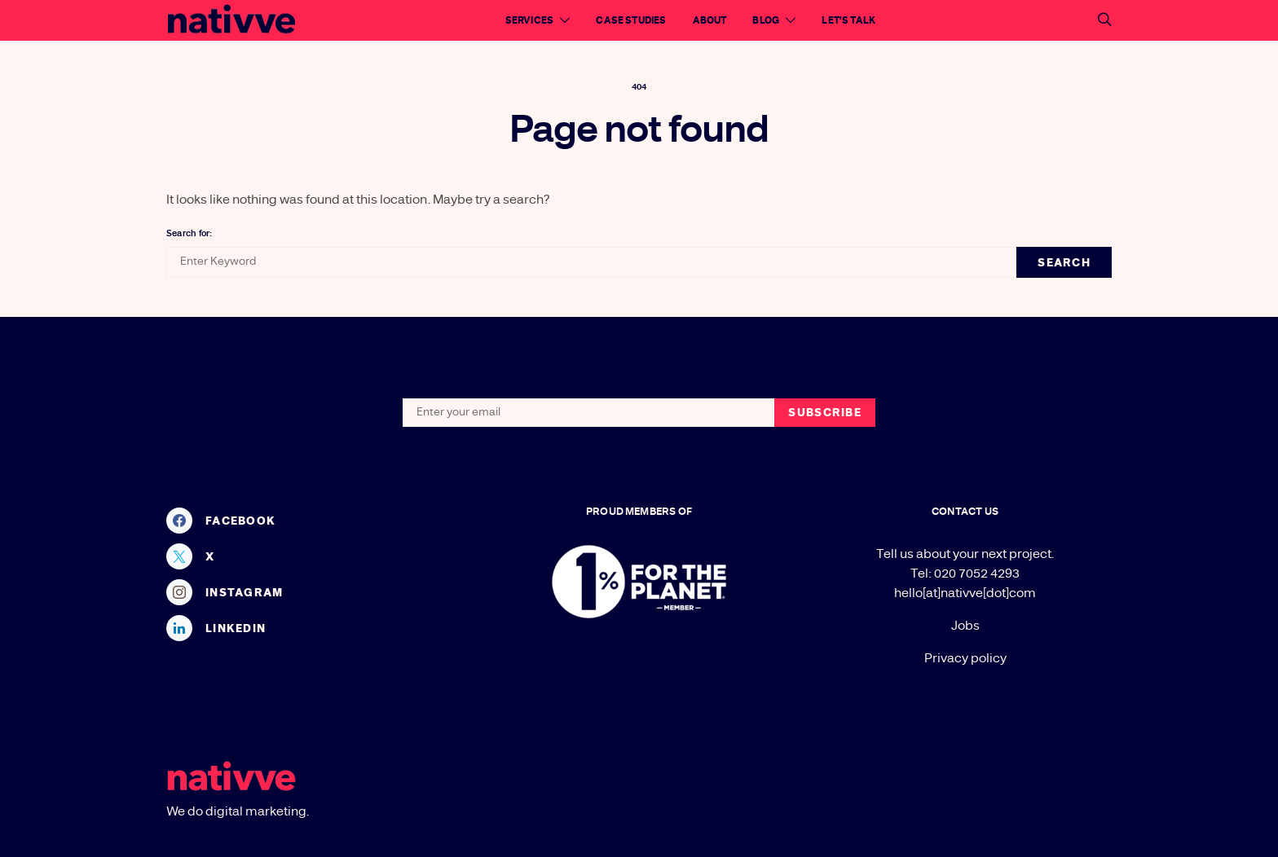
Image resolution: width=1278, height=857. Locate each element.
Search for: (189, 233)
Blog (765, 20)
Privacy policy (965, 658)
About (710, 20)
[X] (313, 556)
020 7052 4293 (977, 573)
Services (529, 20)
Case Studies (631, 20)
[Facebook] (313, 520)
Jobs (965, 625)
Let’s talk (848, 20)
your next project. (1003, 554)
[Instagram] (313, 592)
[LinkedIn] (313, 628)
